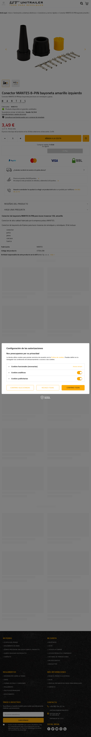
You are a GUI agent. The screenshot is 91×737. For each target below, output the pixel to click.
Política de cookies (57, 357)
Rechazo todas (48, 387)
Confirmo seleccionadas (20, 387)
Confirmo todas (73, 387)
